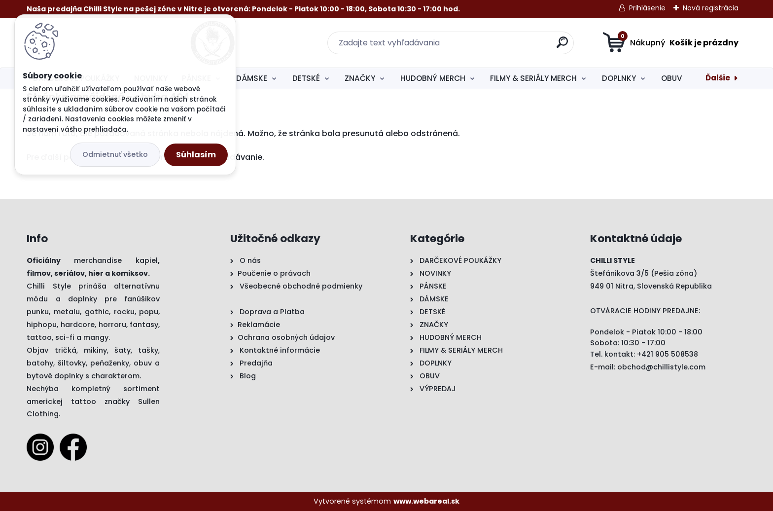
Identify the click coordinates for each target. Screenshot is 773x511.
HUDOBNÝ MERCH (432, 78)
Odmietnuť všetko (115, 154)
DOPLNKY (619, 78)
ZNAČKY (360, 78)
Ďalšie (717, 78)
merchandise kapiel (116, 260)
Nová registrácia (710, 8)
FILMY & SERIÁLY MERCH (533, 78)
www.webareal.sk (426, 501)
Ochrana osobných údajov (286, 337)
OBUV (671, 78)
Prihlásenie (647, 8)
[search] (483, 46)
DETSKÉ (306, 78)
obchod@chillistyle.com (661, 367)
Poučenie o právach (274, 273)
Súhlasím (196, 154)
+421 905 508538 (667, 354)
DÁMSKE (251, 78)
